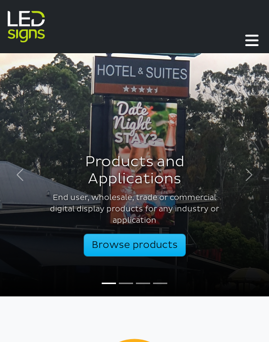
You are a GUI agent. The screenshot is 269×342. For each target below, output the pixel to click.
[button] (165, 26)
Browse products (135, 245)
